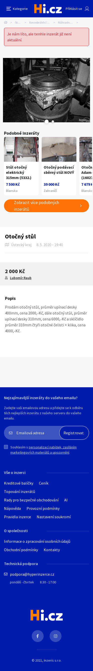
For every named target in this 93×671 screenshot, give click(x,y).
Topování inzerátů (19, 491)
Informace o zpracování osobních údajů (37, 541)
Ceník (43, 483)
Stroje (18, 22)
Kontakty (52, 549)
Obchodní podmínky (21, 549)
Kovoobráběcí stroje (41, 22)
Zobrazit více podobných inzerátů (36, 206)
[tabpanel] (46, 90)
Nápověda (12, 508)
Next (53, 121)
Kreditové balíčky (18, 483)
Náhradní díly (67, 22)
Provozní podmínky (43, 508)
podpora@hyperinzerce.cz (32, 574)
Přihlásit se (74, 8)
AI (66, 499)
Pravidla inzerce (17, 516)
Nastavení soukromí (54, 516)
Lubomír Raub (20, 278)
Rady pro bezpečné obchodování (31, 499)
